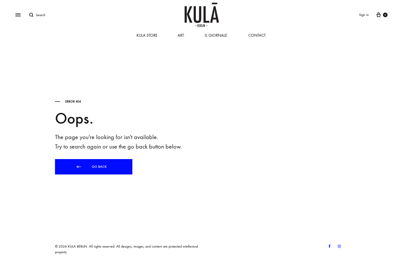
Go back (91, 167)
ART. (181, 35)
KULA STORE (147, 35)
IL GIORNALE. (216, 35)
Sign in (364, 15)
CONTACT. (257, 35)
